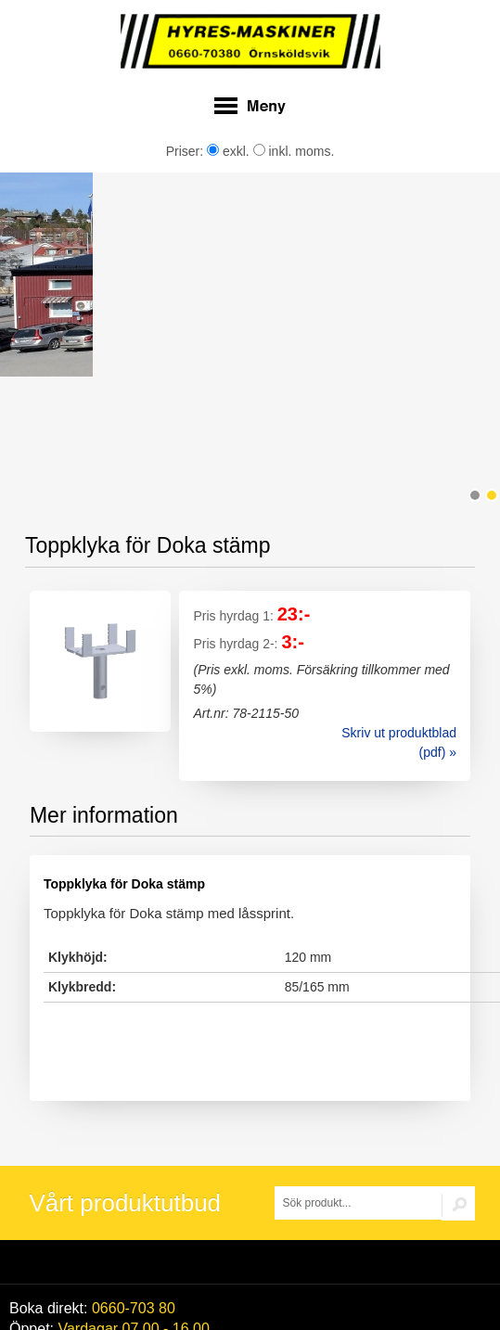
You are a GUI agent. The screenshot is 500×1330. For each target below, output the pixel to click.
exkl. (228, 151)
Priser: (186, 151)
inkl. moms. (294, 151)
